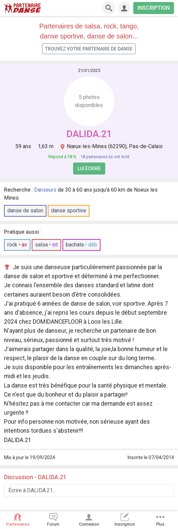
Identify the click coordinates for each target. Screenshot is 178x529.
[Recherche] (109, 8)
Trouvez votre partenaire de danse (89, 48)
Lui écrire (89, 168)
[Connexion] (124, 8)
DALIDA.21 (89, 133)
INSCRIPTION (154, 8)
